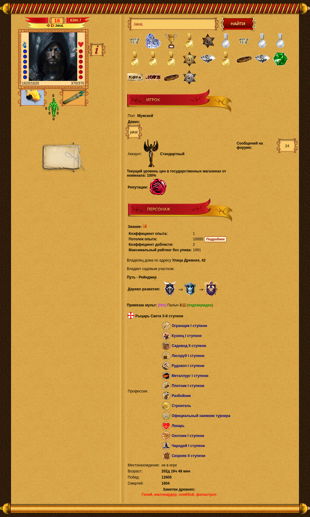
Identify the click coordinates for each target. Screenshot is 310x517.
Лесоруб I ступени (188, 356)
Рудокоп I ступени (188, 366)
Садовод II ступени (189, 346)
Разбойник (181, 396)
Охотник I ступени (188, 436)
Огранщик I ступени (189, 326)
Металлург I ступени (190, 376)
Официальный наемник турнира (201, 416)
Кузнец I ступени (187, 336)
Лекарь (178, 426)
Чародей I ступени (188, 446)
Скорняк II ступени (188, 456)
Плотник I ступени (188, 386)
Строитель (181, 406)
